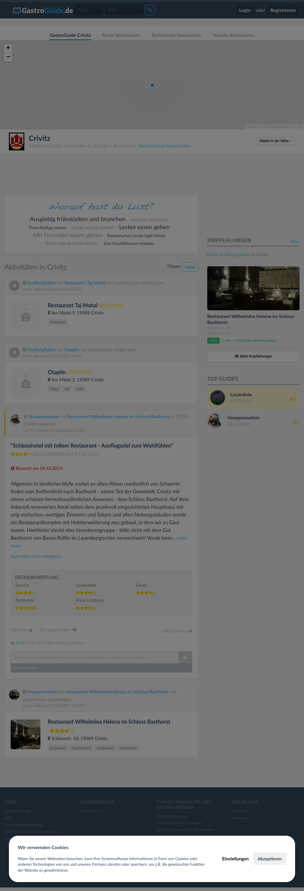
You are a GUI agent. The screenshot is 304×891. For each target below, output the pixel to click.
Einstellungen (235, 858)
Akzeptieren (270, 858)
